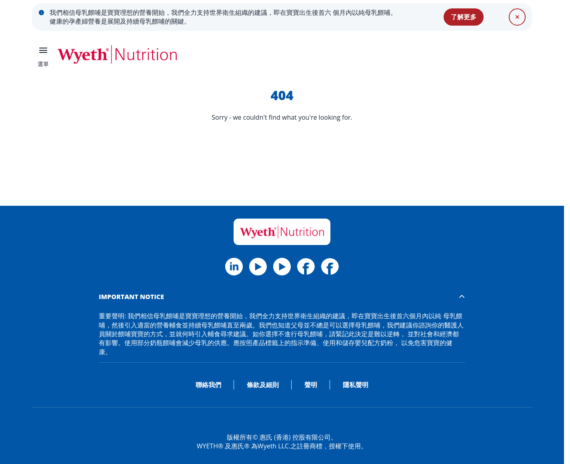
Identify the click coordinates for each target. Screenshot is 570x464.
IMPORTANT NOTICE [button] (131, 296)
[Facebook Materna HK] (330, 266)
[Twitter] (258, 266)
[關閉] (517, 16)
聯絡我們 (208, 384)
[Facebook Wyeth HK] (306, 266)
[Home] (282, 232)
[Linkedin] (282, 266)
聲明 (310, 384)
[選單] (43, 54)
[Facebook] (234, 266)
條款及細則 (263, 384)
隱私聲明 (355, 384)
